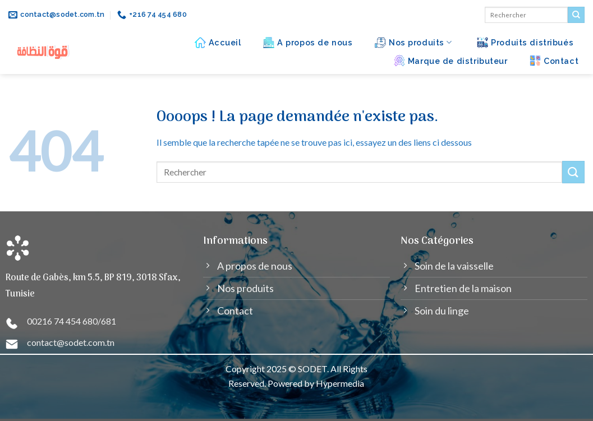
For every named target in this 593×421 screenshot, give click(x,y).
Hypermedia (340, 383)
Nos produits (413, 42)
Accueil (218, 42)
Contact (554, 60)
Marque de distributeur (451, 60)
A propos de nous (307, 42)
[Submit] (576, 15)
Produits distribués (525, 42)
